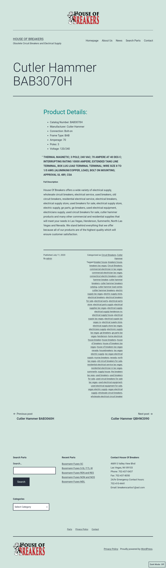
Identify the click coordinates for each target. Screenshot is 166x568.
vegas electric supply (97, 389)
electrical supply (114, 308)
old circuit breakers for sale (109, 361)
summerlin (92, 371)
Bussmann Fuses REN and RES (78, 472)
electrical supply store (112, 322)
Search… (17, 463)
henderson (102, 336)
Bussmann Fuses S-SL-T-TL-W (77, 468)
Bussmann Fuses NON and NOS (78, 477)
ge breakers (105, 333)
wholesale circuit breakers (110, 393)
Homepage (92, 40)
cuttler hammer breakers (103, 290)
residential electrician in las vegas (106, 368)
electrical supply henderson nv (108, 311)
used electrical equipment (110, 382)
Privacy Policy (111, 549)
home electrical (115, 336)
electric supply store (113, 294)
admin (49, 258)
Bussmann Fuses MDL (73, 481)
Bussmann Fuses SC (72, 463)
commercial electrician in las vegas (106, 269)
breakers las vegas (98, 265)
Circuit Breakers (109, 255)
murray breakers (101, 357)
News (119, 40)
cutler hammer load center (110, 287)
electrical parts (101, 301)
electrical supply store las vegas (107, 325)
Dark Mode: (157, 564)
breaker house (100, 262)
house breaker (94, 340)
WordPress (146, 549)
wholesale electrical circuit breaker (107, 396)
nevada (113, 357)
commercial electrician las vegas (107, 272)
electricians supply (97, 329)
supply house (104, 371)
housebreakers (106, 350)
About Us (107, 40)
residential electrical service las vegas (104, 364)
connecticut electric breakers (103, 276)
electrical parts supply (103, 304)
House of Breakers (28, 39)
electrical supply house (102, 315)
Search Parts (133, 40)
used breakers (102, 375)
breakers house (115, 262)
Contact (148, 40)
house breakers (109, 340)
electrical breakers (96, 297)
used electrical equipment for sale (106, 386)
